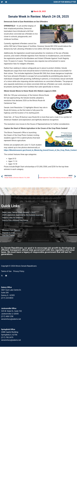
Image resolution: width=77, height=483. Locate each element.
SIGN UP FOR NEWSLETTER (65, 2)
